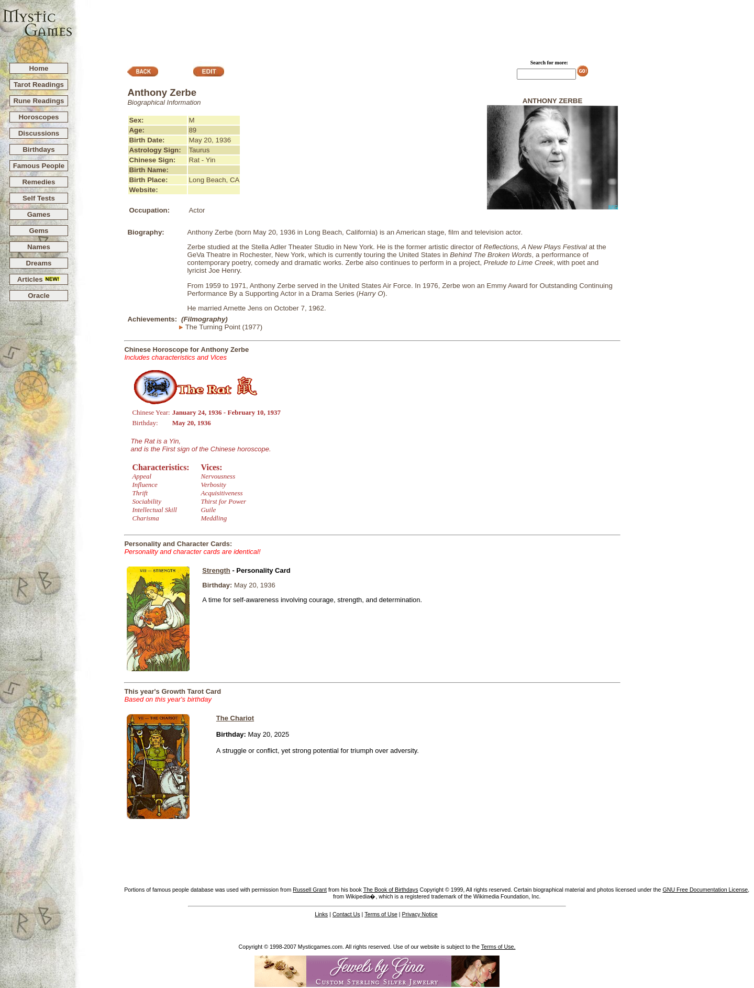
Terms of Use (380, 914)
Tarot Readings (39, 84)
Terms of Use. (498, 946)
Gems (38, 231)
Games (38, 214)
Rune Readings (38, 101)
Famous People (39, 166)
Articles (39, 279)
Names (38, 247)
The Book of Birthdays (390, 889)
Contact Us (346, 914)
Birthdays (38, 149)
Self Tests (39, 198)
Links (321, 914)
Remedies (38, 182)
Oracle (39, 295)
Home (38, 68)
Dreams (39, 263)
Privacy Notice (420, 914)
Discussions (39, 133)
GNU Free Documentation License (705, 889)
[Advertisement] (413, 26)
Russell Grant (310, 889)
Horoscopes (38, 117)
